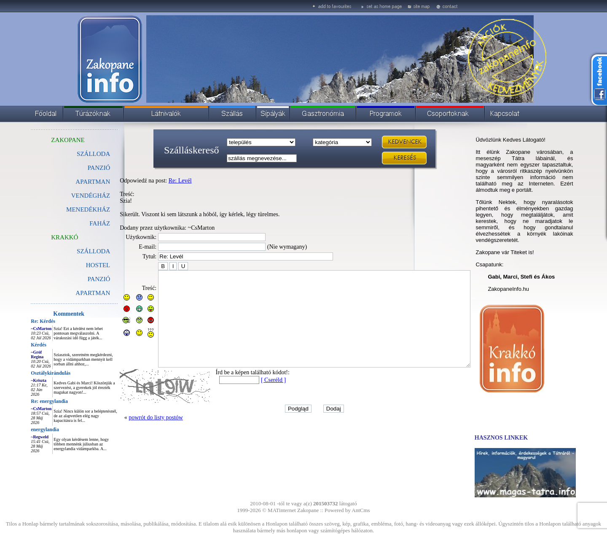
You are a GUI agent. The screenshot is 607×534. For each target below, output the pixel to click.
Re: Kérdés (24, 321)
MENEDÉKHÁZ (69, 209)
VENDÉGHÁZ (71, 195)
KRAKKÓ (45, 237)
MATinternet (282, 510)
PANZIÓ (80, 167)
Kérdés (19, 345)
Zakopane (308, 510)
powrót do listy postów (137, 436)
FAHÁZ (80, 223)
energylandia (26, 429)
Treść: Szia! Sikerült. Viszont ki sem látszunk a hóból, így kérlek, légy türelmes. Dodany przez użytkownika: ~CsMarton (181, 211)
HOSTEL (79, 265)
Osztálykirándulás (31, 373)
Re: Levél (161, 180)
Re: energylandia (30, 401)
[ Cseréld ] (254, 399)
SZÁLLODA (74, 153)
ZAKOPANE (48, 140)
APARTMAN (73, 181)
